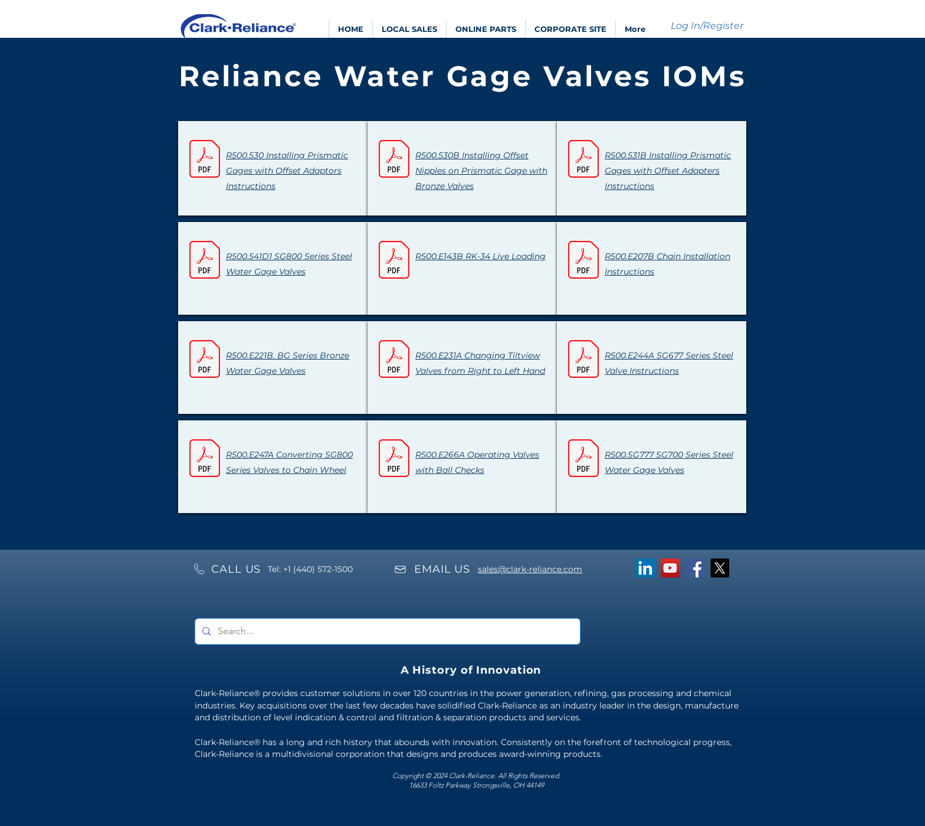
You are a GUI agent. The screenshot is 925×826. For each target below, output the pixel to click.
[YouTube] (670, 568)
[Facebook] (694, 568)
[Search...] (386, 631)
